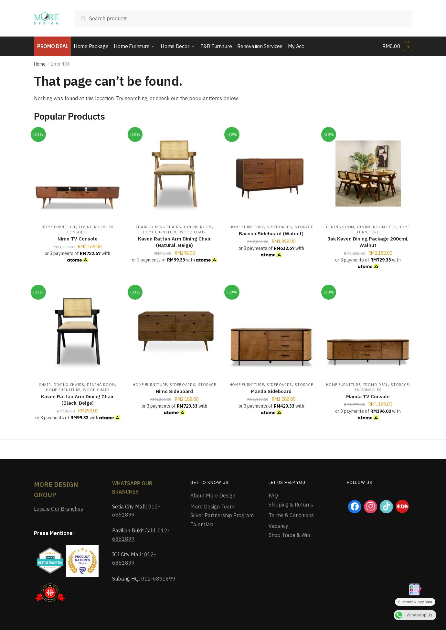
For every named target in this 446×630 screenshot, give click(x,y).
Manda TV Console (368, 396)
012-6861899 (158, 578)
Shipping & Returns (291, 504)
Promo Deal (375, 384)
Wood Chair (193, 232)
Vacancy (278, 526)
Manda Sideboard (271, 391)
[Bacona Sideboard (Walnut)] (271, 174)
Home (40, 64)
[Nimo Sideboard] (174, 331)
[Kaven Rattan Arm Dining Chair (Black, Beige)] (77, 331)
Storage (304, 227)
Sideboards (279, 227)
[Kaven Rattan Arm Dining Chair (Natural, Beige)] (174, 174)
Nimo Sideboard (174, 391)
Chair (142, 227)
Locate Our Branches (58, 509)
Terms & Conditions (291, 515)
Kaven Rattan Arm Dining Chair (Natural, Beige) (174, 242)
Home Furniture (58, 227)
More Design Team (212, 506)
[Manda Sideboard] (271, 331)
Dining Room (198, 227)
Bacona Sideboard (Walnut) (271, 233)
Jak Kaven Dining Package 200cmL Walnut (368, 242)
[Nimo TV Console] (77, 174)
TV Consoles (368, 390)
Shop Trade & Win (289, 535)
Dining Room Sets (376, 227)
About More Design (212, 495)
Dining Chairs (165, 227)
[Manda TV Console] (368, 331)
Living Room (92, 227)
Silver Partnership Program (222, 515)
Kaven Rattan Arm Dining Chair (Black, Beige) (77, 399)
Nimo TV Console (78, 239)
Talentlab (201, 524)
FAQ (273, 495)
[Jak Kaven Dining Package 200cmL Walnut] (368, 174)
